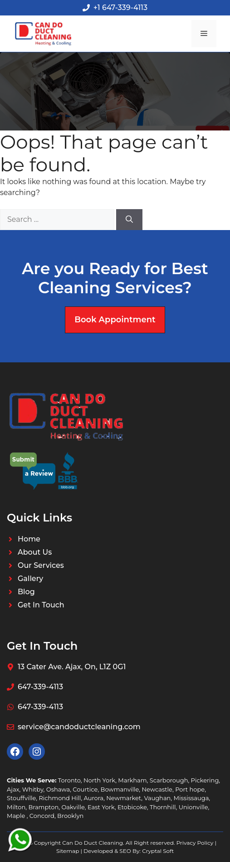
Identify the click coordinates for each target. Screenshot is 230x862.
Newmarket (123, 798)
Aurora (93, 798)
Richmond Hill (60, 798)
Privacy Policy (195, 842)
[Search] (129, 219)
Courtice (85, 789)
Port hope (190, 789)
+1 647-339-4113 (120, 7)
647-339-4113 (40, 686)
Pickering (205, 780)
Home (29, 539)
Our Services (41, 565)
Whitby (33, 789)
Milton (16, 807)
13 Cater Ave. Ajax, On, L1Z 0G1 (72, 666)
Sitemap (67, 850)
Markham (132, 780)
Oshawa (58, 789)
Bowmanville (120, 789)
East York (101, 807)
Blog (26, 591)
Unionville (193, 807)
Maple (17, 815)
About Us (35, 552)
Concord (41, 815)
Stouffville (21, 798)
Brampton (43, 807)
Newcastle (157, 789)
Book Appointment (114, 320)
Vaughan (157, 798)
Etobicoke (132, 807)
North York (99, 780)
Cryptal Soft (158, 850)
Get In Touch (41, 605)
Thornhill (163, 807)
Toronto (69, 780)
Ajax (13, 789)
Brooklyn (70, 815)
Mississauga (191, 798)
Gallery (30, 578)
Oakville (72, 807)
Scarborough (169, 780)
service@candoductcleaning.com (79, 726)
